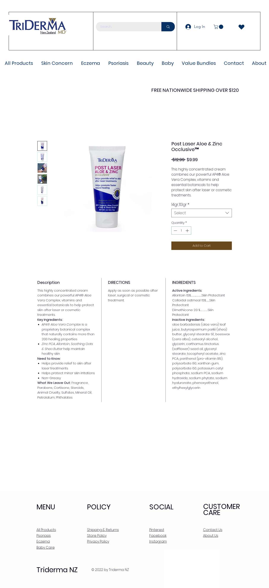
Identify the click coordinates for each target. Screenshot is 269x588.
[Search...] (126, 26)
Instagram (158, 541)
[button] (219, 27)
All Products (46, 529)
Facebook (158, 535)
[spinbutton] (181, 231)
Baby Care (46, 547)
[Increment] (188, 231)
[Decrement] (175, 231)
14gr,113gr (180, 204)
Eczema (43, 541)
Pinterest (156, 529)
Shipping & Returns (103, 529)
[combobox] (201, 213)
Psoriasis (44, 535)
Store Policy (97, 535)
